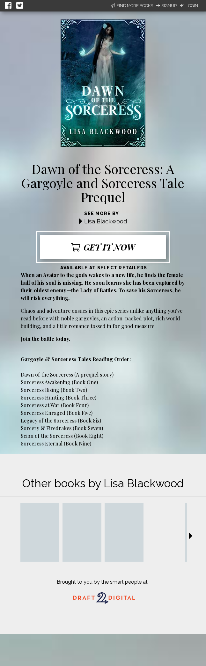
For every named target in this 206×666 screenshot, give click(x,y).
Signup (166, 5)
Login (189, 5)
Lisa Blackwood (105, 221)
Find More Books (132, 5)
